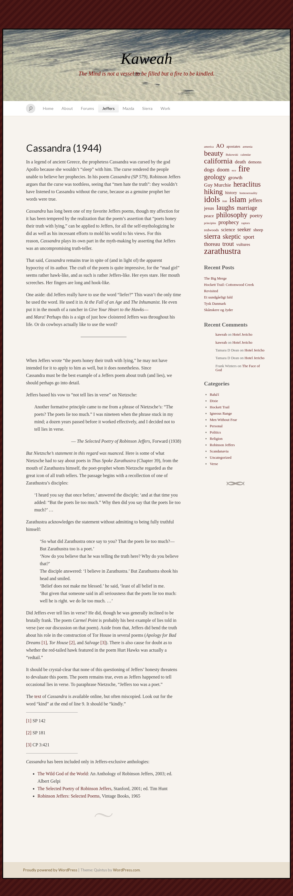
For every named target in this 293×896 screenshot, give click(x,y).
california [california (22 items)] (218, 161)
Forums (87, 108)
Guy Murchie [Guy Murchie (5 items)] (217, 185)
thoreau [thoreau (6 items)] (212, 244)
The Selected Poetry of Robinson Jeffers (74, 788)
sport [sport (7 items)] (248, 237)
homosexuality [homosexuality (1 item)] (248, 193)
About (67, 108)
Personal (216, 426)
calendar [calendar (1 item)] (245, 154)
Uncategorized (220, 457)
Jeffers (108, 108)
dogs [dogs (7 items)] (209, 170)
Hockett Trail (219, 407)
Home (48, 108)
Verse (214, 464)
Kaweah (146, 58)
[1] (44, 642)
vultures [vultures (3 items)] (243, 244)
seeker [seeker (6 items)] (244, 229)
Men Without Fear (223, 420)
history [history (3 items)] (231, 192)
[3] (103, 642)
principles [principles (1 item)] (210, 223)
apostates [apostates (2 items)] (233, 146)
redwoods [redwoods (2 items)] (211, 230)
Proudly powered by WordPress (50, 870)
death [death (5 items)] (240, 162)
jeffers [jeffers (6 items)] (255, 200)
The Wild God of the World (62, 773)
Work (165, 108)
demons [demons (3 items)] (255, 162)
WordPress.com (126, 870)
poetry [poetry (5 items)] (256, 215)
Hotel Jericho (242, 334)
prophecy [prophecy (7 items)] (228, 222)
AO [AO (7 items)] (220, 146)
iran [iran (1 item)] (224, 201)
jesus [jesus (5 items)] (209, 208)
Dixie (214, 401)
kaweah (221, 334)
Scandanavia (219, 451)
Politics (215, 432)
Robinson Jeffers (222, 445)
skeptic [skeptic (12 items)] (232, 237)
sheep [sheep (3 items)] (258, 230)
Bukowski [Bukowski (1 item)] (232, 154)
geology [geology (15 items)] (215, 177)
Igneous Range (221, 413)
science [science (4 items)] (228, 229)
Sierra (147, 108)
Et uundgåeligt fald (218, 297)
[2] (72, 642)
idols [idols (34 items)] (212, 199)
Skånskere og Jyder (218, 310)
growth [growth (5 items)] (235, 177)
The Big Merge (215, 278)
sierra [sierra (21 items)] (212, 236)
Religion (216, 438)
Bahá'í (214, 394)
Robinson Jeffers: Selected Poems (68, 796)
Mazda (128, 108)
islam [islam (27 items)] (237, 199)
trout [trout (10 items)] (228, 244)
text (37, 696)
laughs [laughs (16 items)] (225, 207)
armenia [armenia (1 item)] (247, 146)
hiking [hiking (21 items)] (213, 192)
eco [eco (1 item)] (234, 170)
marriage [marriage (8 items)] (247, 208)
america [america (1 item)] (209, 146)
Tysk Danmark (215, 303)
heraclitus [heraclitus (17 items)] (247, 184)
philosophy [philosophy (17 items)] (231, 215)
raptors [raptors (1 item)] (245, 223)
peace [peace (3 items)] (209, 215)
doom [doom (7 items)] (223, 170)
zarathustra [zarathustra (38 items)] (222, 251)
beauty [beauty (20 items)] (213, 153)
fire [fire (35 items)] (244, 168)
